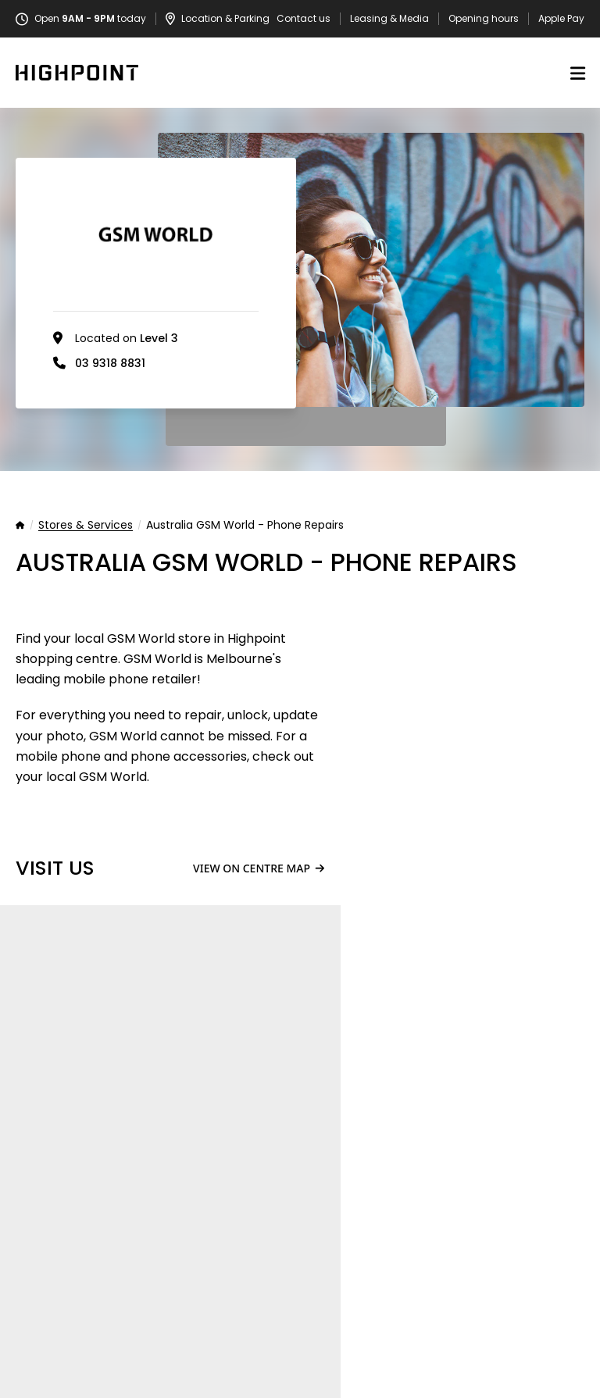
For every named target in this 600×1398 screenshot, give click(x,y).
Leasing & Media (389, 18)
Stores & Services (85, 526)
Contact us (303, 18)
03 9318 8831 (110, 363)
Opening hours (483, 18)
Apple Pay (561, 18)
